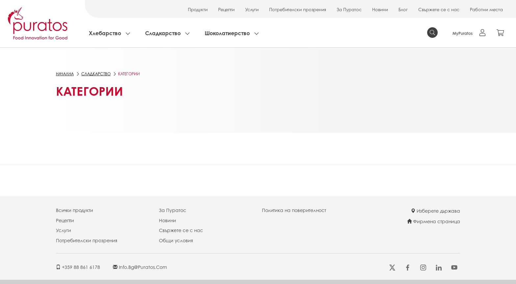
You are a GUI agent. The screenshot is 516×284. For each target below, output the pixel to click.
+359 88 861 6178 (78, 267)
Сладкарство (163, 33)
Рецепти (226, 9)
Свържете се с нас (438, 9)
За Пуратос (349, 9)
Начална (65, 74)
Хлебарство (105, 33)
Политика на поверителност (294, 210)
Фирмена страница (433, 221)
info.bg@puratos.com (140, 267)
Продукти (198, 9)
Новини (380, 9)
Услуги (252, 9)
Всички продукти (74, 210)
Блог (403, 9)
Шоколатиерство (227, 33)
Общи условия (176, 240)
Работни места (486, 9)
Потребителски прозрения (297, 9)
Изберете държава (435, 210)
